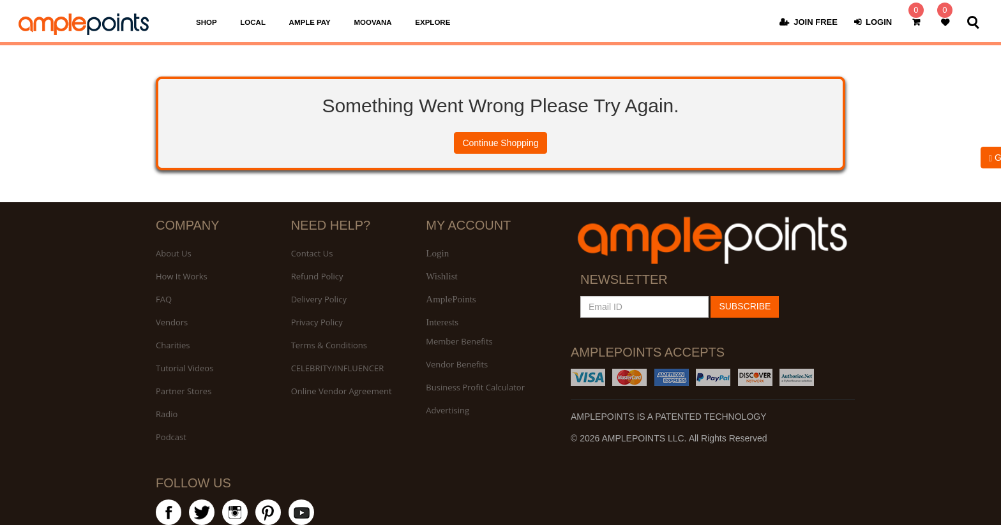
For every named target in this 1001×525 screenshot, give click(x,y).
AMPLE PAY (310, 22)
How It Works (181, 276)
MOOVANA (372, 22)
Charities (173, 345)
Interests (442, 322)
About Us (174, 253)
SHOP (206, 22)
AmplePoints (451, 299)
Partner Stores (183, 391)
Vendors (172, 322)
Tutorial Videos (184, 368)
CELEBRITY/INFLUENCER (337, 368)
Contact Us (312, 253)
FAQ (164, 299)
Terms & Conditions (329, 345)
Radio (166, 414)
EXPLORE (432, 22)
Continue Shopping (500, 143)
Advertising (447, 410)
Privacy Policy (317, 322)
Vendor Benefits (457, 364)
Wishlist (441, 276)
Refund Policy (317, 276)
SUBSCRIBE (745, 306)
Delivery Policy (319, 299)
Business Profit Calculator (475, 387)
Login (437, 253)
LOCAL (253, 22)
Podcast (171, 437)
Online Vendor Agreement (341, 391)
